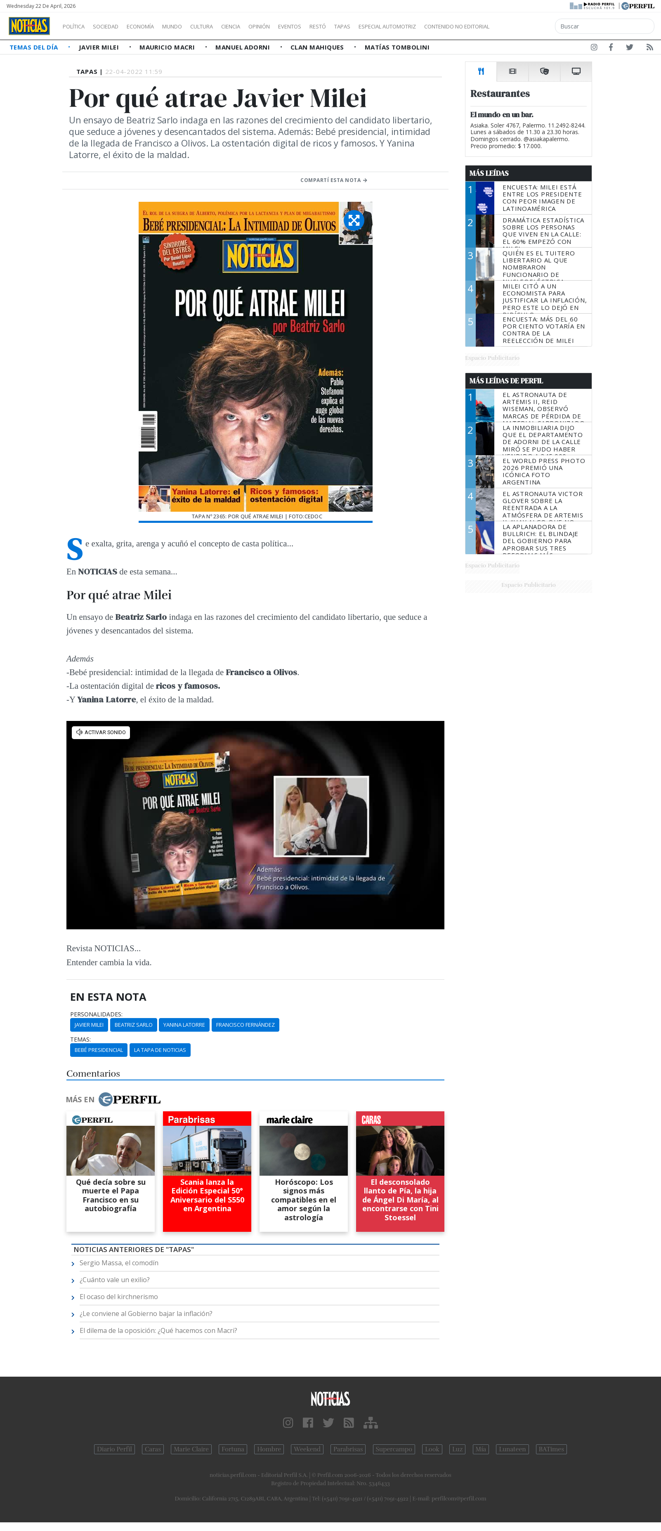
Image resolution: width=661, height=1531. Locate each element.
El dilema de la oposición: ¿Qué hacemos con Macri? (158, 1330)
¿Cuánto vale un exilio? (115, 1279)
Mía (481, 1449)
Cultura (225, 26)
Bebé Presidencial (99, 1050)
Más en (113, 1099)
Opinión (293, 26)
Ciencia (259, 26)
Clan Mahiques (318, 47)
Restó (361, 26)
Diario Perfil (114, 1449)
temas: (80, 1039)
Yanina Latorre (184, 1024)
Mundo (191, 26)
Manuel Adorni (243, 47)
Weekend (307, 1449)
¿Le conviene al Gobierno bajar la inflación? (146, 1313)
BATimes (551, 1449)
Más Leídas (489, 173)
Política (77, 26)
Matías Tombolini (397, 47)
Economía (154, 26)
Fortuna (233, 1449)
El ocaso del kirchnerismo (119, 1296)
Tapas (389, 26)
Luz (457, 1449)
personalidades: (96, 1014)
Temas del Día (34, 47)
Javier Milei (100, 47)
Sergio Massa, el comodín (119, 1262)
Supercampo (394, 1449)
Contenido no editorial (527, 26)
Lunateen (512, 1449)
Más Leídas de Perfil (506, 381)
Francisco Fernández (245, 1024)
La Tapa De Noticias (160, 1050)
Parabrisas (348, 1449)
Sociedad (114, 26)
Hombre (269, 1449)
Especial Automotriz (442, 26)
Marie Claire (191, 1449)
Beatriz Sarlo (134, 1024)
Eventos (329, 26)
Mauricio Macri (168, 47)
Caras (153, 1449)
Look (432, 1449)
